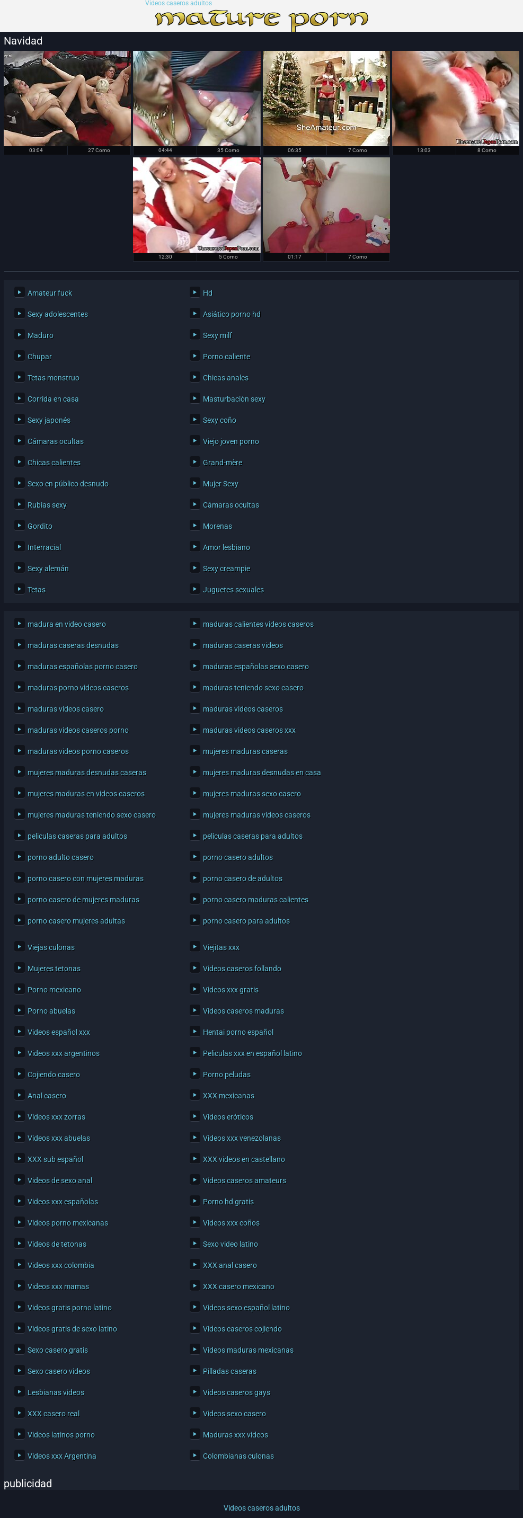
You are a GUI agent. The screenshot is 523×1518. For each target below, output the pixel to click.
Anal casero (47, 1095)
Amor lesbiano (226, 547)
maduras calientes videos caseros (258, 624)
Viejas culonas (51, 947)
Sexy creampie (226, 568)
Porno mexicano (54, 990)
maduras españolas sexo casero (256, 666)
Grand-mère (222, 462)
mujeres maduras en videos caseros (86, 793)
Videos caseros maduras (243, 1011)
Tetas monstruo (53, 378)
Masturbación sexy (234, 399)
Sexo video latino (230, 1244)
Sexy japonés (49, 420)
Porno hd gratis (228, 1201)
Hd (207, 293)
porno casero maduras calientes (255, 899)
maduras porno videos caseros (78, 687)
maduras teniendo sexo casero (253, 687)
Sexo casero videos (59, 1371)
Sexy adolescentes (58, 314)
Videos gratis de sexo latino (72, 1329)
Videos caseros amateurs (244, 1180)
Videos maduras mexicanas (248, 1350)
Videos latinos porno (61, 1435)
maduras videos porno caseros (78, 751)
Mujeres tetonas (54, 968)
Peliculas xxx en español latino (252, 1053)
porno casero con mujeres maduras (86, 878)
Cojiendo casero (54, 1074)
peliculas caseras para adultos (77, 836)
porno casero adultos (238, 857)
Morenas (217, 526)
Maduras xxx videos (235, 1435)
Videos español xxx (59, 1032)
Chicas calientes (54, 462)
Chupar (40, 356)
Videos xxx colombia (61, 1265)
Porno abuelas (51, 1011)
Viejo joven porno (231, 441)
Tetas (37, 589)
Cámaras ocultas (56, 441)
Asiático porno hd (232, 314)
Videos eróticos (228, 1117)
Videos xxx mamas (58, 1286)
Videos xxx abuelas (59, 1138)
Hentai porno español (238, 1032)
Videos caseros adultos (178, 3)
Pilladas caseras (229, 1371)
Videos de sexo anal (60, 1180)
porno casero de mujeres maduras (83, 899)
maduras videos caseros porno (78, 730)
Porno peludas (227, 1074)
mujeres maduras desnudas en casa (262, 772)
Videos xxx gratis (231, 990)
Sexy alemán (48, 568)
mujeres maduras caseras (245, 751)
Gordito (40, 526)
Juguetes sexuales (233, 589)
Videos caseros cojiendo (242, 1329)
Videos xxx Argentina (62, 1456)
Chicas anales (226, 378)
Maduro (41, 335)
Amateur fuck (50, 293)
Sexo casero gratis (58, 1350)
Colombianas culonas (238, 1456)
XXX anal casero (230, 1265)
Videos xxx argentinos (64, 1053)
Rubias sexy (47, 505)
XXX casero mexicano (238, 1286)
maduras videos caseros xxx (249, 730)
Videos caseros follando (242, 968)
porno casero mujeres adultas (76, 921)
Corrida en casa (53, 399)
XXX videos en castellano (244, 1159)
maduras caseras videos (243, 645)
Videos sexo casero (234, 1413)
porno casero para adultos (246, 921)
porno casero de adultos (242, 878)
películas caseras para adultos (253, 836)
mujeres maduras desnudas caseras (87, 772)
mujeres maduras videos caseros (257, 815)
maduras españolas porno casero (83, 666)
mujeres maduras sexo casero (252, 793)
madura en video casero (67, 624)
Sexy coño (219, 420)
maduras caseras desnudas (73, 645)
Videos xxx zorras (56, 1117)
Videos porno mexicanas (68, 1223)
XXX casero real (53, 1413)
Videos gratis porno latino (70, 1307)
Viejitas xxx (221, 947)
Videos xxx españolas (63, 1201)
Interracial (44, 547)
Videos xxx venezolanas (242, 1138)
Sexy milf (217, 335)
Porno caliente (226, 356)
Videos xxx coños (231, 1223)
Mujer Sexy (220, 484)
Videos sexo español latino (246, 1307)
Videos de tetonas (57, 1244)
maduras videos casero (66, 709)
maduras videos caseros (243, 709)
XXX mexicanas (228, 1095)
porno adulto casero (61, 857)
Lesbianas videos (56, 1392)
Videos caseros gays (236, 1392)
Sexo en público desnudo (68, 484)
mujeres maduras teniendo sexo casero (92, 815)
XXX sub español (55, 1159)
